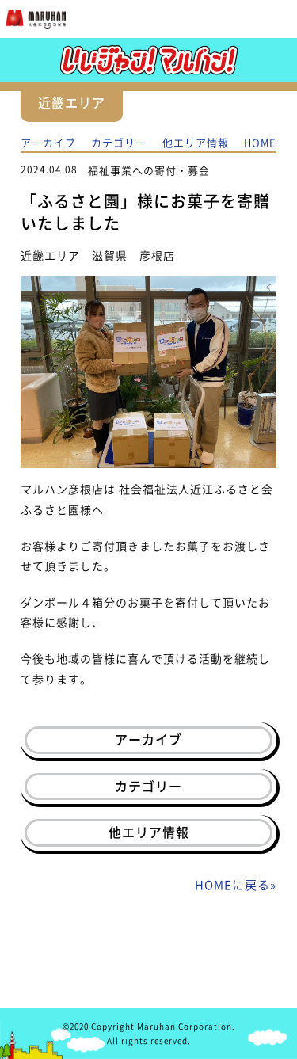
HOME (260, 142)
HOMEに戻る (232, 884)
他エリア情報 (195, 142)
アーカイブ (48, 142)
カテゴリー (119, 142)
